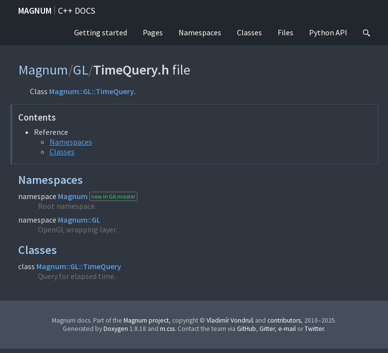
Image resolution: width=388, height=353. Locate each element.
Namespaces (200, 32)
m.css (167, 329)
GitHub (246, 329)
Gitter (267, 329)
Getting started (100, 32)
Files (285, 32)
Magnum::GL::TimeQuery (91, 91)
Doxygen (115, 329)
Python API (328, 32)
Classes (249, 32)
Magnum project (146, 320)
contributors (284, 320)
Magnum (35, 10)
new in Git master (113, 196)
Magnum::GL (79, 220)
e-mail (287, 329)
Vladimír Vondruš (230, 320)
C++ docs (76, 10)
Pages (153, 32)
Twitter (314, 329)
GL (80, 69)
